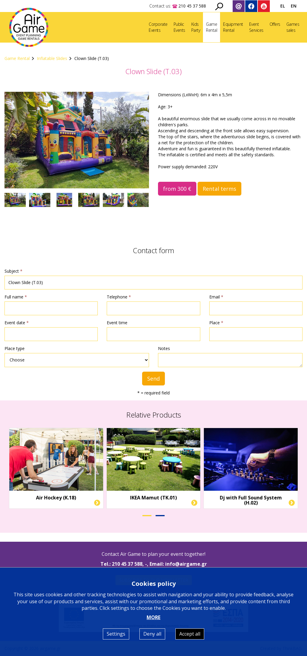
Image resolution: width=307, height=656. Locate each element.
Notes (164, 348)
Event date (16, 322)
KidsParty (195, 27)
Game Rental (17, 58)
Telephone (119, 297)
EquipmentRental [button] (233, 27)
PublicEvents (179, 27)
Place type (14, 348)
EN (294, 6)
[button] (147, 516)
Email (216, 297)
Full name (15, 297)
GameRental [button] (211, 27)
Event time (117, 322)
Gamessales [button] (293, 27)
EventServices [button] (256, 27)
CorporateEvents (158, 27)
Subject (13, 271)
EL (282, 6)
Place (216, 322)
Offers (275, 24)
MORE (153, 617)
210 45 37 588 (127, 564)
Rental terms (219, 188)
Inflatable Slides (52, 58)
